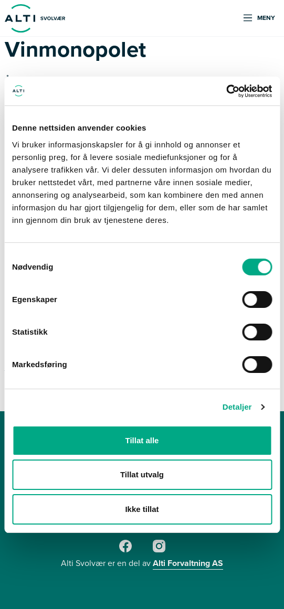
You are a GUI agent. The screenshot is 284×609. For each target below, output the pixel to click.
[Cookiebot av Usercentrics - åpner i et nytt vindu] (226, 91)
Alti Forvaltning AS (188, 563)
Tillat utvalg (142, 474)
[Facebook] (125, 550)
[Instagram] (159, 550)
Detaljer (237, 406)
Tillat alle (142, 440)
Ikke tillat (142, 509)
